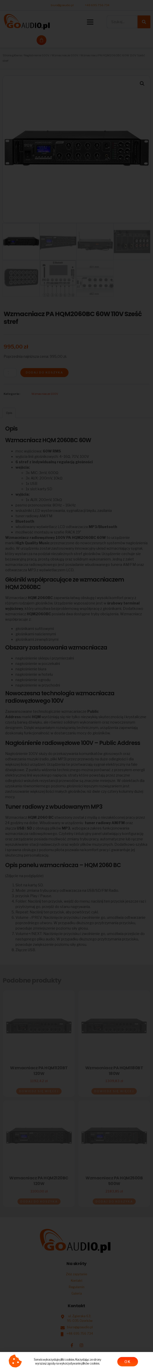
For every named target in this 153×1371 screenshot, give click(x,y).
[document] (76, 685)
